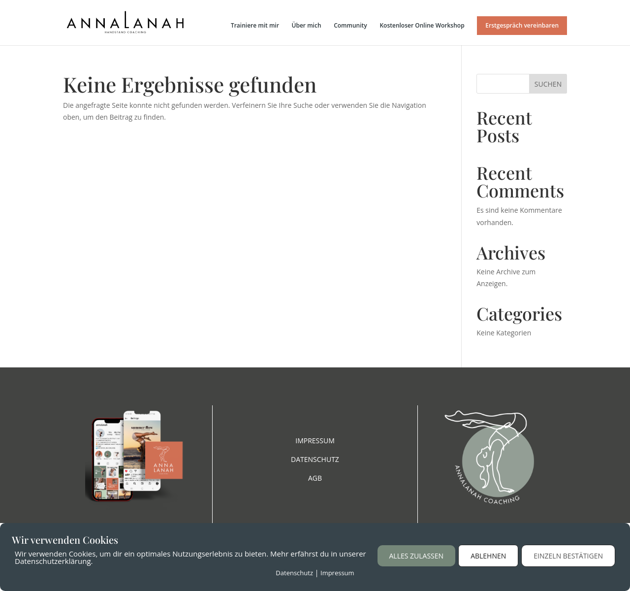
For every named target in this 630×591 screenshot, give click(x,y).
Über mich (306, 26)
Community (350, 26)
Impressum (337, 572)
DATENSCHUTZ (315, 459)
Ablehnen (488, 555)
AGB (315, 478)
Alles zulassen (416, 555)
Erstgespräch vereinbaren (522, 25)
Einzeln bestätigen (568, 555)
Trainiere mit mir (255, 26)
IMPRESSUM (315, 440)
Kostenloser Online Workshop (421, 26)
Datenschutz (294, 572)
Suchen (548, 84)
